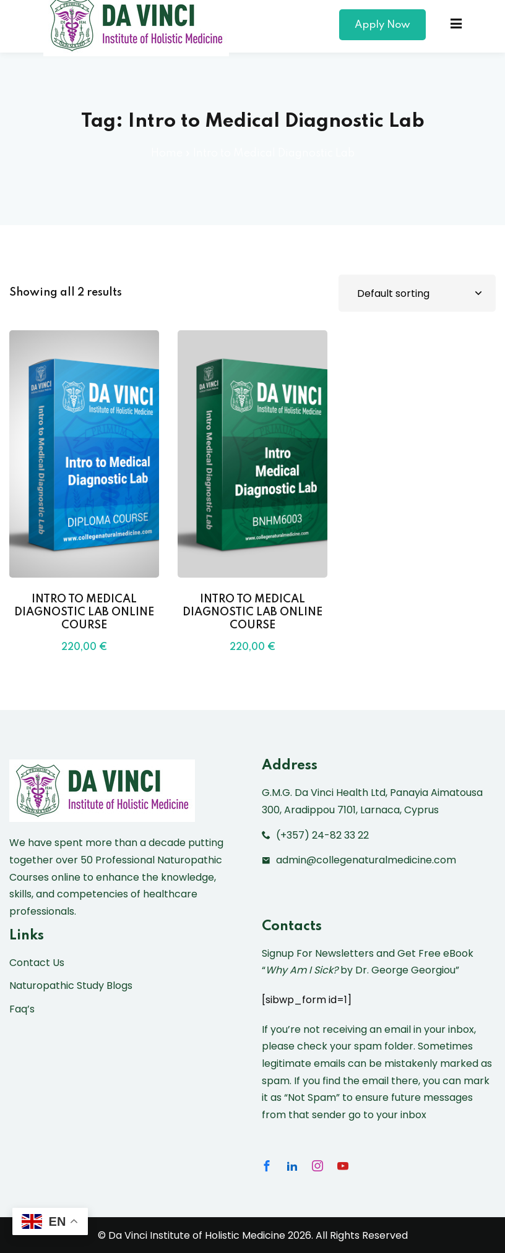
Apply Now (382, 25)
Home (167, 153)
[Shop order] (417, 293)
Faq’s (22, 1009)
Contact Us (36, 963)
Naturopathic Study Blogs (70, 985)
